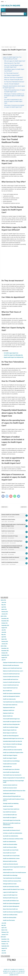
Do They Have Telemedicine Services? (14, 81)
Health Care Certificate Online (10, 914)
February (4, 611)
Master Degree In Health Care (10, 732)
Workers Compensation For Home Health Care (14, 777)
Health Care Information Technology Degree (11, 541)
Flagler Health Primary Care (9, 747)
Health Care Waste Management (11, 735)
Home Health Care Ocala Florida (10, 850)
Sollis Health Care (7, 766)
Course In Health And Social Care (11, 685)
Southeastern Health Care (9, 793)
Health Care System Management (11, 906)
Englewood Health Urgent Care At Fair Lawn (13, 738)
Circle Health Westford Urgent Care (11, 718)
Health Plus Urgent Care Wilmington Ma (13, 355)
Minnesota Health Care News (10, 861)
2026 (3, 600)
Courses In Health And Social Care (11, 676)
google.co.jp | (12, 973)
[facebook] (3, 496)
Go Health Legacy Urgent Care (11, 353)
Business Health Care (8, 827)
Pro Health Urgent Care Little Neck (11, 769)
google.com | (7, 969)
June (3, 602)
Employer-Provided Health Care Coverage (13, 662)
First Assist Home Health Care (10, 704)
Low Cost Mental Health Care (10, 814)
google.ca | (21, 969)
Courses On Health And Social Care (11, 673)
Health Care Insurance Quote (10, 787)
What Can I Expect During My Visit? (13, 79)
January (4, 613)
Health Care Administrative (9, 841)
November (5, 620)
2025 (3, 616)
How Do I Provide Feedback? (11, 84)
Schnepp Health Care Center (10, 883)
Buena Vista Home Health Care (10, 909)
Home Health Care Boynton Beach (11, 772)
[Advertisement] (14, 32)
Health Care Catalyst (8, 806)
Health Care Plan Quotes (9, 920)
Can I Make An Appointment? (12, 75)
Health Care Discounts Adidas (10, 844)
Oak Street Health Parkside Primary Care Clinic (14, 790)
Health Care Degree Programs (10, 755)
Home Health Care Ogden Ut (9, 817)
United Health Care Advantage (10, 875)
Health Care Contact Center (8, 531)
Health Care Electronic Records (10, 864)
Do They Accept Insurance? (11, 73)
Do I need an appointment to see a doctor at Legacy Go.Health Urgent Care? (13, 101)
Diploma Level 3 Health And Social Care (12, 668)
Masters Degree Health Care (10, 730)
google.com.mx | (14, 974)
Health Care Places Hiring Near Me (11, 724)
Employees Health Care (8, 710)
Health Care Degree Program (10, 758)
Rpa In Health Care (7, 690)
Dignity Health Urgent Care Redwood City (13, 357)
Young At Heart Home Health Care (11, 809)
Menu (3, 10)
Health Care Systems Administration (11, 693)
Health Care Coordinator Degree (10, 727)
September (5, 625)
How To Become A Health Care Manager (12, 744)
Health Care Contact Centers (8, 519)
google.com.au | (7, 971)
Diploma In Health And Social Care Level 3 (13, 671)
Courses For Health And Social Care (11, 682)
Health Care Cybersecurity (9, 699)
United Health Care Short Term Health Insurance (14, 872)
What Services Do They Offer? (12, 63)
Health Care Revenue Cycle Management (13, 911)
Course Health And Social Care (10, 687)
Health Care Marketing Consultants (9, 562)
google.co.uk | (14, 969)
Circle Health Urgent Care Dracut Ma (11, 820)
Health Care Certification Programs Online (13, 752)
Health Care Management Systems (11, 696)
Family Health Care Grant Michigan (11, 761)
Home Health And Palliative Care (11, 900)
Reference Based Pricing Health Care (12, 796)
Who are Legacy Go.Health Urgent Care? (14, 61)
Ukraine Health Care (8, 869)
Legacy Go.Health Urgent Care (10, 892)
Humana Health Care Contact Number (10, 514)
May (3, 604)
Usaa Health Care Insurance (9, 811)
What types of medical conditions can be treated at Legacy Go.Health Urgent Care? (14, 95)
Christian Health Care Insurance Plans (12, 881)
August (4, 627)
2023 (3, 936)
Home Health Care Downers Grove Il (11, 830)
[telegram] (18, 496)
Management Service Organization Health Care (14, 866)
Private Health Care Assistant (8, 552)
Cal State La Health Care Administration (12, 833)
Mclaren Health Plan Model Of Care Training (13, 889)
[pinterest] (10, 496)
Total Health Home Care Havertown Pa (12, 775)
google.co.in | (15, 971)
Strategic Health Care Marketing (10, 803)
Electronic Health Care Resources (11, 665)
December (5, 618)
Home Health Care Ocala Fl (9, 852)
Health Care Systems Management (11, 903)
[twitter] (6, 496)
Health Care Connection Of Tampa (9, 536)
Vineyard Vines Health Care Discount (10, 557)
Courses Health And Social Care (10, 679)
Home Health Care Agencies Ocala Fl (12, 721)
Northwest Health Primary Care (10, 897)
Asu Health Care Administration (10, 836)
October (4, 623)
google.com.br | (20, 973)
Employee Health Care (8, 713)
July (3, 630)
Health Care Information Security (11, 886)
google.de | (22, 971)
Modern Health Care (8, 716)
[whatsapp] (14, 496)
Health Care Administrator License (11, 858)
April (3, 607)
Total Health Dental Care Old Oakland (12, 878)
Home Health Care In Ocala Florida (11, 855)
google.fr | (6, 973)
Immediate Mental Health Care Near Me (12, 741)
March (4, 609)
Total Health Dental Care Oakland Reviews (13, 702)
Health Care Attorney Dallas (9, 917)
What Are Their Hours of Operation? (13, 77)
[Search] (12, 14)
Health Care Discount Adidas (10, 847)
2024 (3, 646)
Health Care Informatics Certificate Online (13, 838)
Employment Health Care (9, 707)
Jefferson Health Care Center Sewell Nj (12, 749)
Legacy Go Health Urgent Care (10, 895)
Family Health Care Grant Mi (10, 763)
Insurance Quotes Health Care (10, 785)
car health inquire (10, 6)
